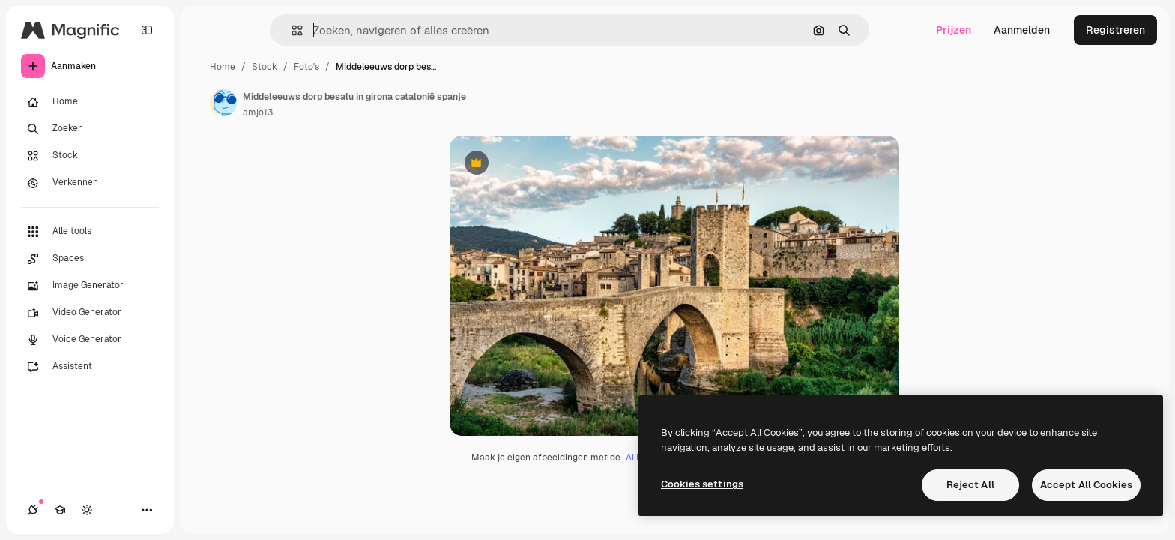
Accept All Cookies (1086, 484)
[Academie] (60, 510)
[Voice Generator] (90, 340)
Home (222, 67)
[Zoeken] (90, 129)
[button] (291, 30)
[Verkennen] (90, 183)
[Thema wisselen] (87, 510)
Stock (264, 67)
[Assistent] (90, 367)
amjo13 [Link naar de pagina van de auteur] (258, 112)
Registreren (1115, 30)
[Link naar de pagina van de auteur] (223, 102)
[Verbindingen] (33, 510)
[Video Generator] (90, 313)
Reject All (970, 484)
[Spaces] (90, 259)
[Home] (90, 102)
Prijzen (953, 30)
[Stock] (90, 156)
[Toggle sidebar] (147, 30)
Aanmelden (1022, 30)
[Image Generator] (90, 286)
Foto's (306, 67)
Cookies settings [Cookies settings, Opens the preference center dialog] (702, 484)
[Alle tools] (90, 232)
